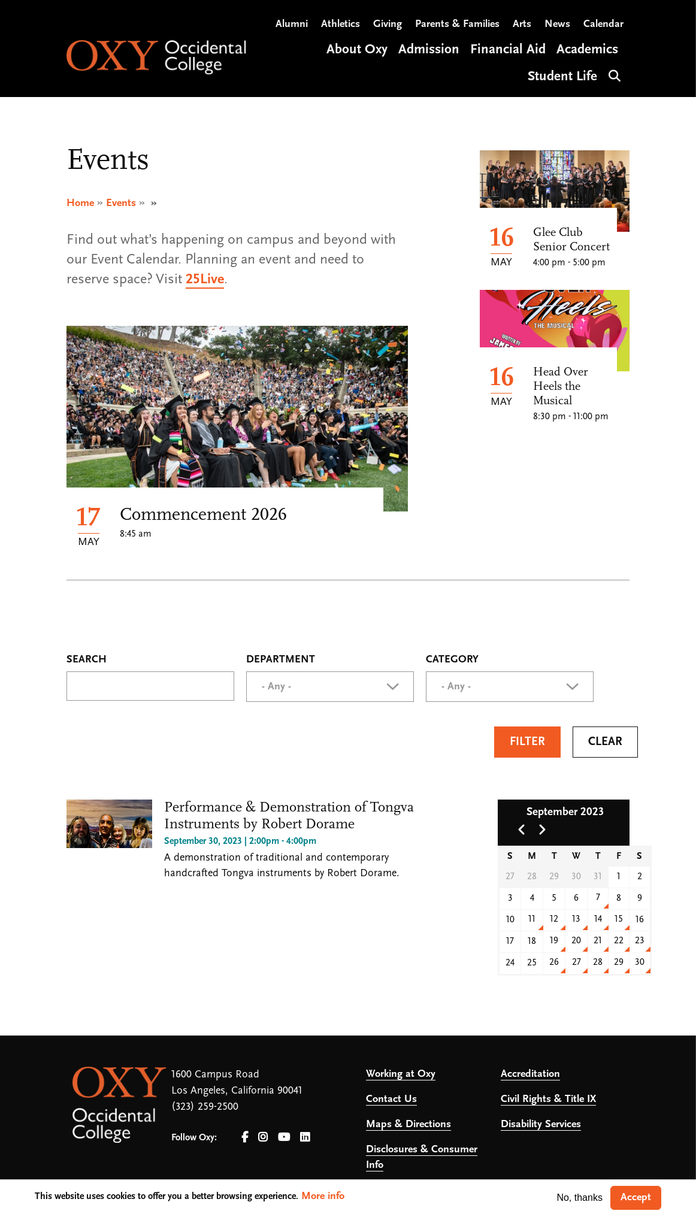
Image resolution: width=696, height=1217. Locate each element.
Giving (387, 24)
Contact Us (391, 1099)
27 (576, 962)
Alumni (292, 24)
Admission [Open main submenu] (428, 50)
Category (452, 660)
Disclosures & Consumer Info (421, 1157)
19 (554, 941)
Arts (522, 24)
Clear (605, 742)
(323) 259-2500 (204, 1107)
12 (554, 919)
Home (80, 203)
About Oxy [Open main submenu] (357, 50)
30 (639, 962)
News (557, 24)
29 (619, 962)
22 (619, 941)
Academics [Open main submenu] (587, 50)
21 (598, 941)
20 (576, 941)
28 (598, 962)
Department (280, 660)
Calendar (603, 24)
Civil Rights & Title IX (548, 1099)
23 (639, 941)
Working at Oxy (400, 1074)
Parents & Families (457, 24)
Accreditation (530, 1074)
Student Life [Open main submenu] (562, 77)
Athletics (340, 24)
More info (322, 1196)
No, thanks (579, 1197)
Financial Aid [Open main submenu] (508, 50)
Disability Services (541, 1124)
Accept (636, 1197)
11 (531, 919)
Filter (527, 742)
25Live (205, 280)
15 (619, 919)
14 (598, 919)
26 (554, 962)
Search (613, 74)
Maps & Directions (408, 1124)
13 (576, 919)
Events (121, 203)
